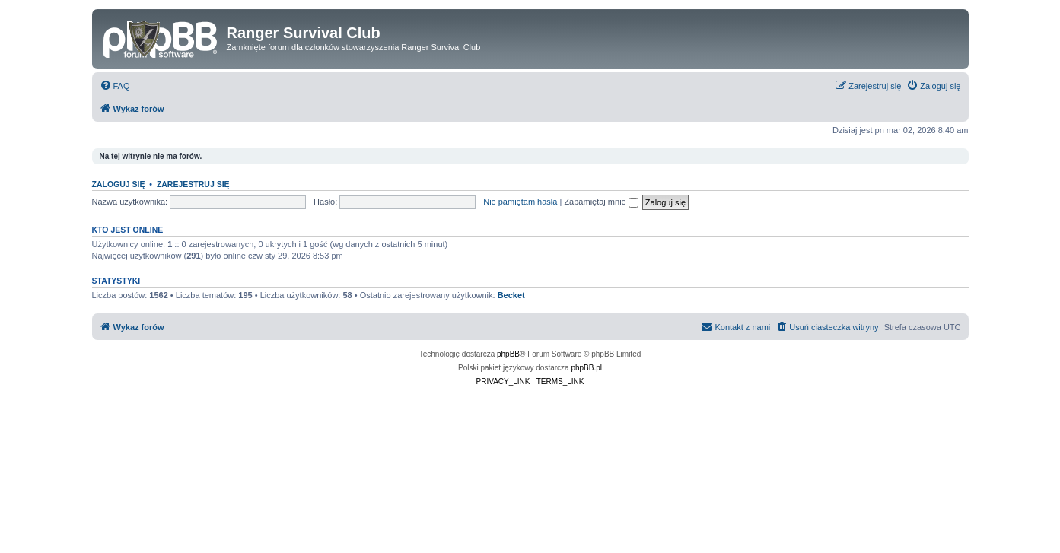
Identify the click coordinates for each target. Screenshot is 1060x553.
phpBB (508, 354)
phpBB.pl (586, 368)
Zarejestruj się (193, 184)
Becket (511, 295)
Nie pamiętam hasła (520, 201)
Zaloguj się (118, 184)
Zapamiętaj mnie (601, 201)
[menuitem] (115, 86)
